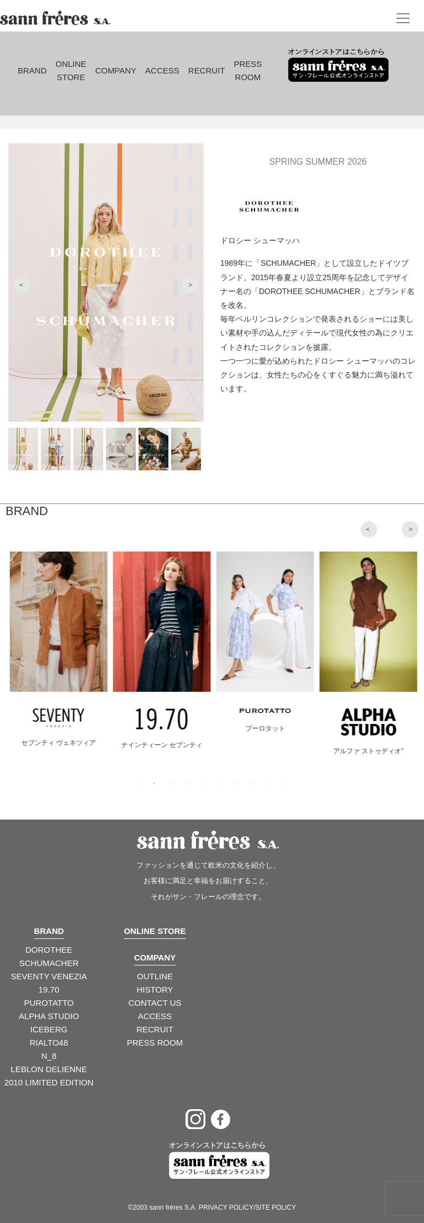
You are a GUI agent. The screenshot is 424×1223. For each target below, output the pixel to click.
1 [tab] (137, 783)
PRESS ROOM (155, 1042)
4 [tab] (187, 783)
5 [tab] (203, 783)
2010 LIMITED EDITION (49, 1082)
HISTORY (154, 989)
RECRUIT (154, 1029)
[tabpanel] (67, 659)
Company (115, 70)
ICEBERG (49, 1029)
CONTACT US (154, 1002)
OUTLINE (155, 976)
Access (162, 70)
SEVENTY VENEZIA (48, 976)
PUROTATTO (49, 1002)
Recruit (206, 70)
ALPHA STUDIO (49, 1016)
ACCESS (155, 1016)
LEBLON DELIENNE (48, 1069)
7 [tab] (236, 783)
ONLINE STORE (155, 931)
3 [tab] (170, 783)
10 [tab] (286, 783)
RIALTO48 (49, 1042)
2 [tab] (154, 783)
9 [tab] (269, 783)
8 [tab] (253, 783)
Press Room (248, 70)
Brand (32, 70)
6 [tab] (220, 783)
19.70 (49, 989)
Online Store (71, 70)
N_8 (49, 1056)
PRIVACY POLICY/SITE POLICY (247, 1207)
